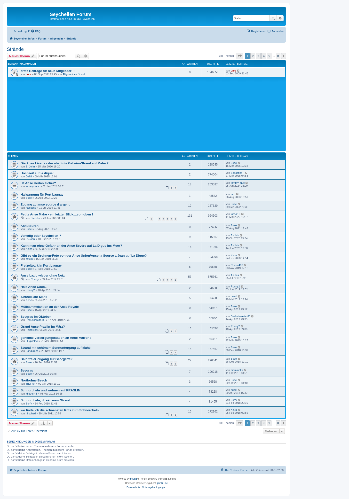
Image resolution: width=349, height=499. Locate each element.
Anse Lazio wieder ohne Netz (43, 275)
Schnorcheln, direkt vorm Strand (45, 400)
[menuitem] (35, 31)
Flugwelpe (32, 341)
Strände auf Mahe (34, 297)
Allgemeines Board (74, 74)
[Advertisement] (153, 114)
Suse (234, 162)
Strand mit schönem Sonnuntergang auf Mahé (56, 347)
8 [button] (278, 56)
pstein (29, 258)
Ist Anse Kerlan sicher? (38, 183)
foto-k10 (235, 214)
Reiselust (31, 329)
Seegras (27, 370)
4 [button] (263, 56)
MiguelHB (31, 393)
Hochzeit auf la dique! (37, 173)
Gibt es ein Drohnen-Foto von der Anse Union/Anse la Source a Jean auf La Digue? (84, 255)
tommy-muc (33, 186)
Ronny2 (30, 290)
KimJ (29, 300)
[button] (239, 56)
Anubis (235, 235)
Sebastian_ (237, 172)
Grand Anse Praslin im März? (43, 326)
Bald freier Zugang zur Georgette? (46, 359)
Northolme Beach (34, 380)
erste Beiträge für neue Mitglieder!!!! (48, 71)
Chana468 (237, 265)
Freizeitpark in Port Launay (41, 265)
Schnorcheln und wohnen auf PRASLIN (50, 390)
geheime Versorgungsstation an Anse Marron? (56, 338)
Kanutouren (30, 226)
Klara (234, 255)
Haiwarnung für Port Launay (42, 194)
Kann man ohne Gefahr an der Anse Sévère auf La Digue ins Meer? (71, 245)
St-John (30, 166)
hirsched (31, 413)
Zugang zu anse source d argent (45, 204)
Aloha (29, 248)
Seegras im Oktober (36, 316)
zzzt (233, 194)
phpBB (133, 478)
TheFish (30, 383)
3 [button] (258, 56)
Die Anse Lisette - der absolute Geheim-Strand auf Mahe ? (65, 163)
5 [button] (269, 56)
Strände (15, 49)
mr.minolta (237, 370)
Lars (28, 74)
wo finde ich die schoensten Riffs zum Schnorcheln (60, 410)
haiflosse (31, 207)
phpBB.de (162, 483)
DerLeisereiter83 (35, 319)
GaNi (29, 176)
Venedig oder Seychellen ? (41, 236)
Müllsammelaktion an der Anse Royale (50, 307)
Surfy (29, 403)
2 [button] (253, 56)
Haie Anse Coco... (34, 287)
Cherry (35, 279)
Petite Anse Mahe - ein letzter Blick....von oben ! (57, 214)
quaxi (234, 296)
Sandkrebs (32, 350)
